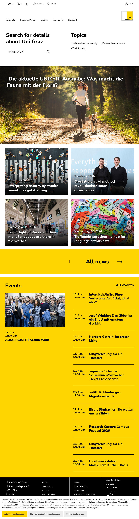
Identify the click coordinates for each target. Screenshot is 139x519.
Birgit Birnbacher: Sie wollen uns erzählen (111, 411)
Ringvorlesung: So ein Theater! (106, 356)
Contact (45, 482)
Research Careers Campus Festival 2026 (109, 429)
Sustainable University (84, 43)
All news (97, 261)
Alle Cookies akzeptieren (14, 514)
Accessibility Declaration (84, 494)
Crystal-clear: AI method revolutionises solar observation (94, 186)
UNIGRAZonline (49, 494)
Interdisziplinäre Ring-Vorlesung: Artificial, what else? (109, 298)
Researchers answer (114, 43)
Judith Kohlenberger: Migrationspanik (105, 394)
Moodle (45, 490)
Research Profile (27, 20)
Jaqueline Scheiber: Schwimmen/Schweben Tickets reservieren (106, 375)
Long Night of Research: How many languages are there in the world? (32, 236)
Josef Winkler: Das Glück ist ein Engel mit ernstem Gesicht (110, 319)
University (10, 20)
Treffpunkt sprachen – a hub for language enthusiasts (99, 238)
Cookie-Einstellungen (75, 514)
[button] (10, 3)
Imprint (77, 482)
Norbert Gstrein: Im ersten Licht (109, 339)
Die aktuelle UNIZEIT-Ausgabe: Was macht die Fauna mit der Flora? (65, 82)
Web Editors (47, 486)
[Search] (48, 52)
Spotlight (72, 20)
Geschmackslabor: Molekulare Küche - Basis (108, 463)
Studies (44, 20)
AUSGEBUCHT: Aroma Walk (27, 340)
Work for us (78, 48)
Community (58, 20)
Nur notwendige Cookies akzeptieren (45, 514)
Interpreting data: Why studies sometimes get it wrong (33, 188)
